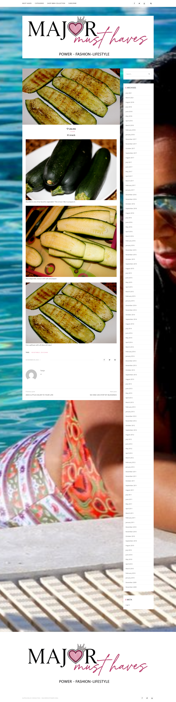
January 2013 (130, 412)
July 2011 (129, 495)
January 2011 (130, 522)
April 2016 (129, 232)
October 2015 (130, 259)
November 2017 (131, 144)
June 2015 (129, 278)
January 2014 (130, 356)
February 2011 (130, 518)
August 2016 (130, 213)
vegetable (35, 352)
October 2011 (130, 481)
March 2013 (130, 402)
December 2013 (131, 361)
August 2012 (130, 435)
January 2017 (130, 190)
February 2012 (130, 462)
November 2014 (131, 310)
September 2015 (131, 264)
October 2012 (130, 425)
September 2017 (131, 153)
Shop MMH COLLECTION (56, 3)
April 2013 (129, 398)
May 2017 (129, 171)
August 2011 (130, 490)
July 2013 (129, 384)
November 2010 (131, 532)
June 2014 (129, 333)
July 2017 (129, 162)
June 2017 (129, 167)
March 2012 (130, 458)
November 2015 (131, 255)
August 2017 (130, 158)
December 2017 (131, 139)
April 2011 (129, 509)
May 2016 (129, 227)
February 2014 (130, 352)
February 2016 (130, 241)
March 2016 (130, 236)
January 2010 (130, 578)
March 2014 (130, 347)
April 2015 (129, 287)
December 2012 (131, 416)
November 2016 (131, 199)
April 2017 (129, 176)
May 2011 (129, 504)
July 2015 (129, 273)
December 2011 (131, 472)
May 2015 (129, 282)
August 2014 (130, 324)
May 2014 (129, 338)
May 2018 (129, 116)
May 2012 (129, 449)
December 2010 (131, 527)
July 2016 (129, 218)
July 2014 (129, 328)
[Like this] (71, 129)
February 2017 (130, 185)
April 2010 (129, 564)
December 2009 (131, 582)
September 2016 (131, 208)
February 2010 (130, 573)
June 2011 (129, 499)
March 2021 (130, 98)
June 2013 (129, 388)
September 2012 (131, 430)
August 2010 (130, 545)
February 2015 (130, 296)
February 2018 (130, 130)
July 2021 (129, 93)
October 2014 (130, 315)
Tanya (42, 370)
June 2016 (129, 222)
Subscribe (72, 3)
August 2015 (130, 268)
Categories (39, 3)
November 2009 (131, 587)
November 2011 (131, 476)
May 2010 (129, 559)
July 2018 (129, 107)
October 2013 (130, 370)
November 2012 (131, 421)
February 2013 (130, 407)
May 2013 (129, 393)
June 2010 (129, 555)
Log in (128, 605)
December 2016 (131, 195)
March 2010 (130, 569)
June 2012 (129, 444)
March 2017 (130, 181)
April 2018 (129, 121)
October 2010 (130, 536)
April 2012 (129, 453)
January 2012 (130, 467)
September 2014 (131, 319)
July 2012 (129, 439)
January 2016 (130, 245)
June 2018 (129, 111)
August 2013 (130, 379)
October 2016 (130, 204)
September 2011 (131, 485)
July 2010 (129, 550)
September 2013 (131, 375)
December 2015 (131, 250)
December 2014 (131, 305)
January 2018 (130, 135)
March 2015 (130, 292)
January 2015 (130, 301)
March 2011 (130, 513)
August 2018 (130, 102)
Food (72, 131)
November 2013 (131, 365)
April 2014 (129, 342)
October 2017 (130, 148)
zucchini (44, 352)
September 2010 (131, 541)
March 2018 (130, 125)
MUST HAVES (27, 3)
